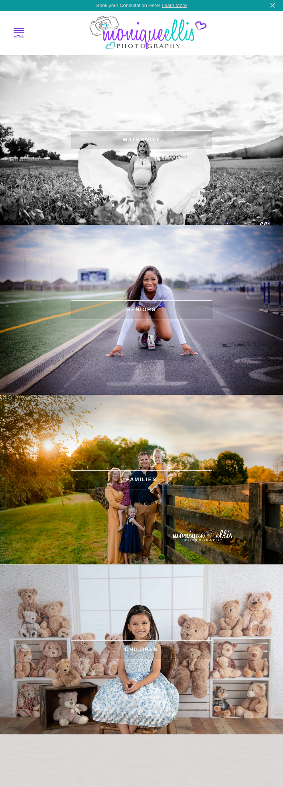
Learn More (174, 5)
